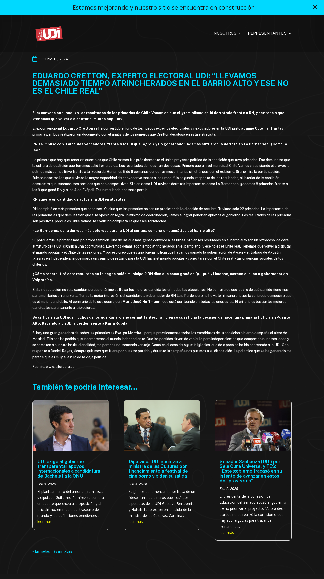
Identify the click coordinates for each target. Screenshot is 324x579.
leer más (44, 521)
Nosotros (225, 34)
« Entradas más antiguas (52, 551)
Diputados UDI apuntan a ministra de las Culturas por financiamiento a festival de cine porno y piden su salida (158, 469)
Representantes (267, 34)
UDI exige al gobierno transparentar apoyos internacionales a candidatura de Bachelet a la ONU (68, 469)
